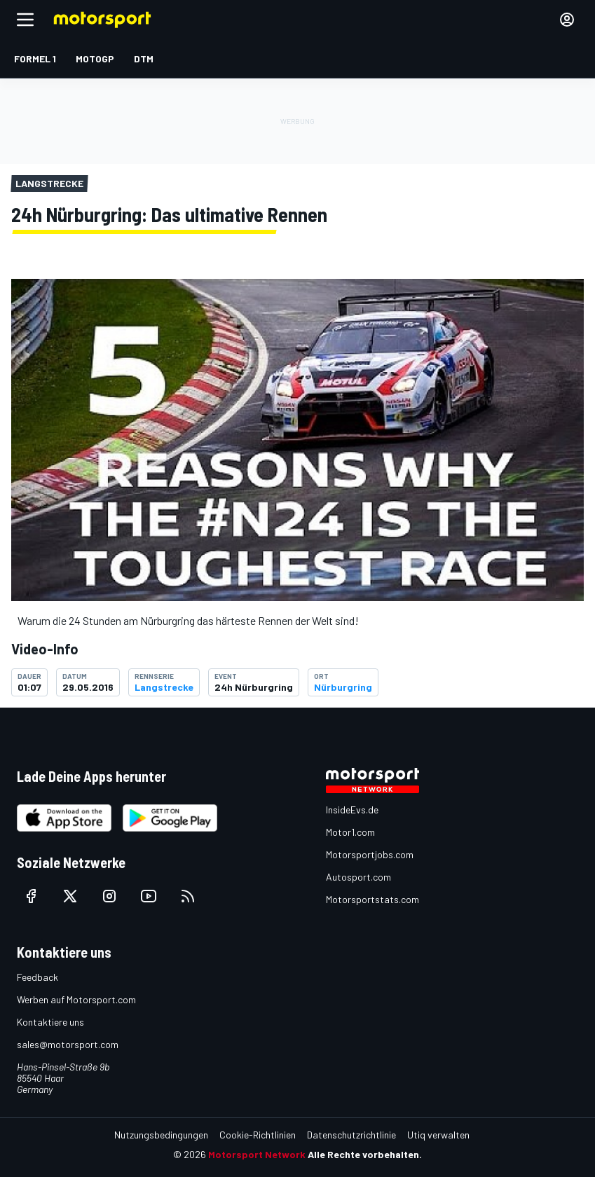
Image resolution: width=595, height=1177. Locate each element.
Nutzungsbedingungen (161, 1135)
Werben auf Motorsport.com (76, 999)
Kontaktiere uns (50, 1022)
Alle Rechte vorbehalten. (365, 1154)
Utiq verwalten (438, 1135)
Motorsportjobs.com (369, 854)
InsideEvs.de (352, 809)
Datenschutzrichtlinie (351, 1135)
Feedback (37, 977)
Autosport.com (358, 877)
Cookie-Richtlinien (257, 1135)
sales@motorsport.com (67, 1044)
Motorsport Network (257, 1154)
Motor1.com (350, 832)
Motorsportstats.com (372, 899)
